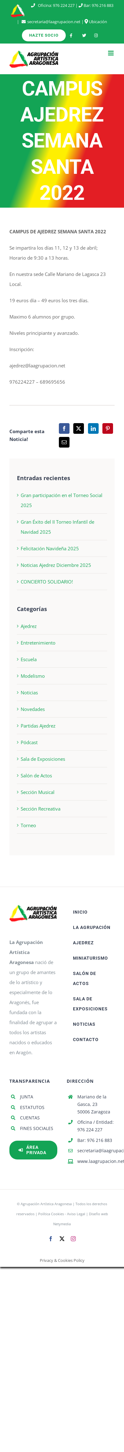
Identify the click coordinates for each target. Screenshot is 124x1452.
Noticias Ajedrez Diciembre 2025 (56, 565)
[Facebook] (64, 428)
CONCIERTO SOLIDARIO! (47, 581)
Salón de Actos (36, 775)
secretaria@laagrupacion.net (53, 21)
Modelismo (33, 676)
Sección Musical (37, 792)
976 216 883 (102, 5)
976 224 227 (64, 5)
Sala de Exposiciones (43, 759)
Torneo (28, 825)
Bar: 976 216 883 (94, 1140)
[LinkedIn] (93, 428)
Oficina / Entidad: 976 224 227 (95, 1126)
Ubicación (96, 21)
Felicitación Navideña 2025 (50, 548)
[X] (78, 428)
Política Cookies (51, 1213)
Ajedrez (29, 626)
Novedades (33, 709)
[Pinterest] (108, 428)
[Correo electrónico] (64, 442)
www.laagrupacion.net (96, 1161)
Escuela (29, 659)
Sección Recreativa (40, 809)
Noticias (29, 692)
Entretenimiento (38, 643)
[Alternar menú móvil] (111, 53)
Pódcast (29, 742)
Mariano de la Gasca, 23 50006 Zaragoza (93, 1104)
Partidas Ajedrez (38, 726)
